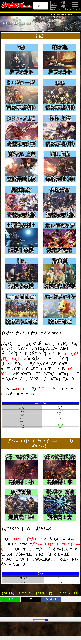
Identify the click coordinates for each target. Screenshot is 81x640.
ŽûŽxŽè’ (54, 5)
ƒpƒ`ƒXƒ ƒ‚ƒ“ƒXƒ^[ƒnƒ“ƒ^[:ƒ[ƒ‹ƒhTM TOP (40, 593)
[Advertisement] (31, 609)
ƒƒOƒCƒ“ (41, 5)
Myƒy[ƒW (64, 5)
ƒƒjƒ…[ (75, 5)
